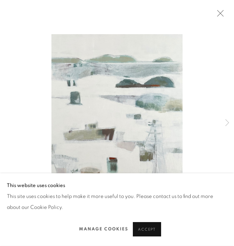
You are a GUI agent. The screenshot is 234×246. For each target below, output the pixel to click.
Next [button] (227, 123)
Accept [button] (147, 229)
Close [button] (219, 15)
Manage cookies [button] (104, 229)
